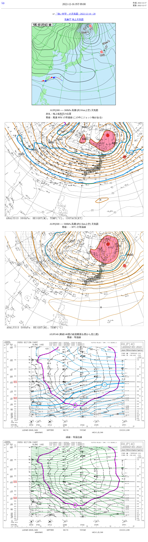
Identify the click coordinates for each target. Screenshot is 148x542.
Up (3, 3)
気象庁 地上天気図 (74, 19)
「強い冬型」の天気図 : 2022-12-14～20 (73, 14)
